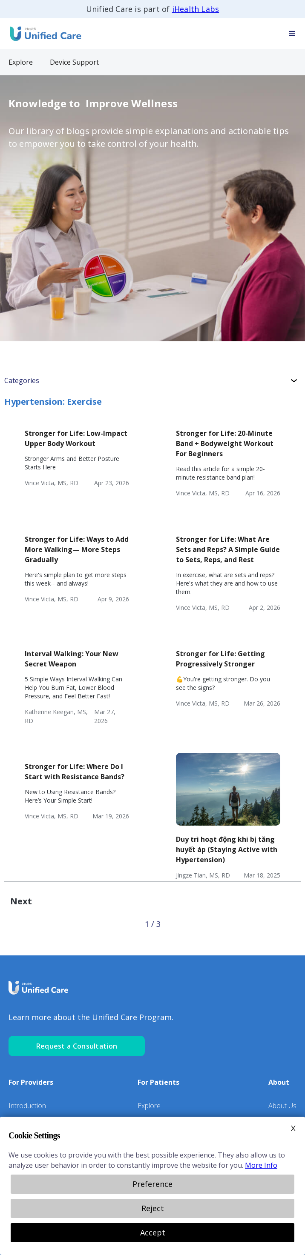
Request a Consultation (77, 1046)
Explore (149, 1105)
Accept (152, 1232)
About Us (282, 1105)
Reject (152, 1208)
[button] (292, 33)
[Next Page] (21, 901)
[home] (42, 33)
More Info (261, 1165)
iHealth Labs (195, 9)
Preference (152, 1184)
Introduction (27, 1105)
